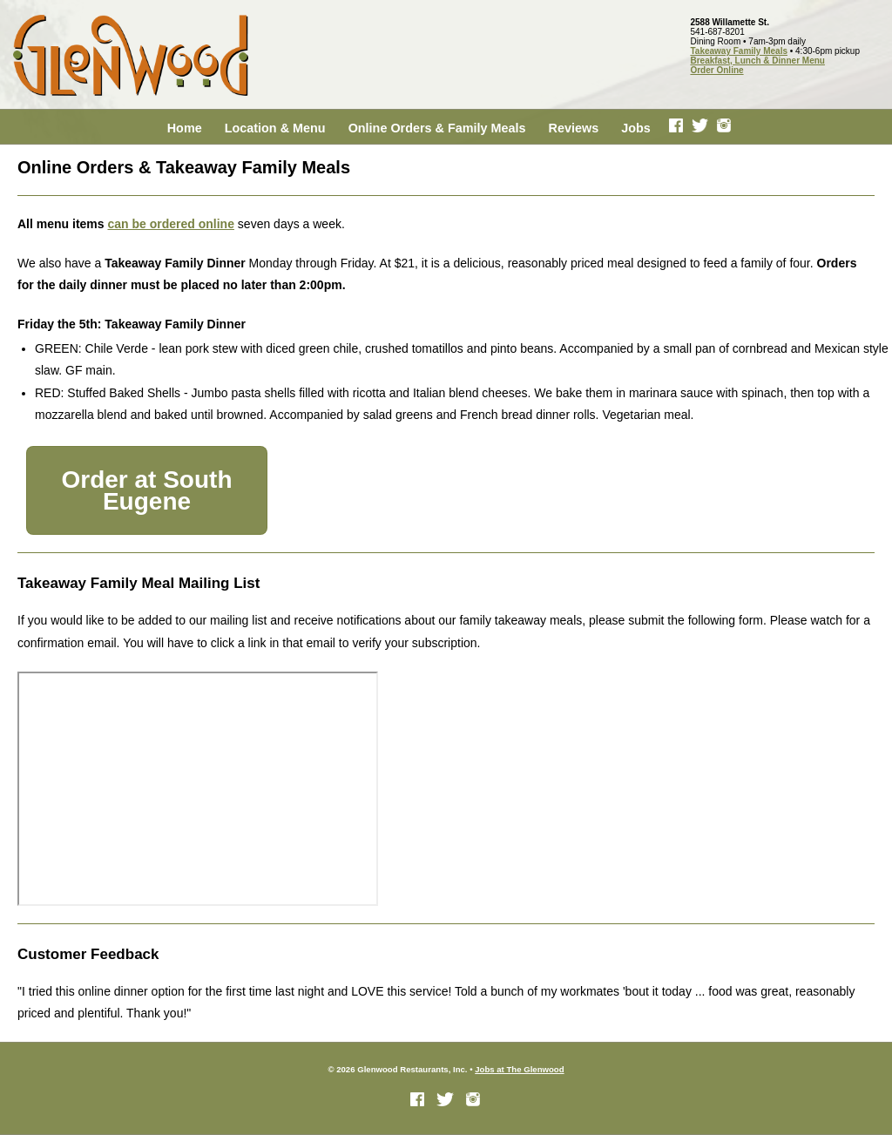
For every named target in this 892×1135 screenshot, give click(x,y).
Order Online (716, 70)
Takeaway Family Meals (738, 51)
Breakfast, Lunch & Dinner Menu (757, 60)
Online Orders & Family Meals (437, 128)
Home (184, 128)
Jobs (636, 128)
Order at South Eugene (146, 490)
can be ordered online (170, 224)
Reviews (574, 128)
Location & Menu (275, 128)
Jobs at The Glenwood (519, 1069)
